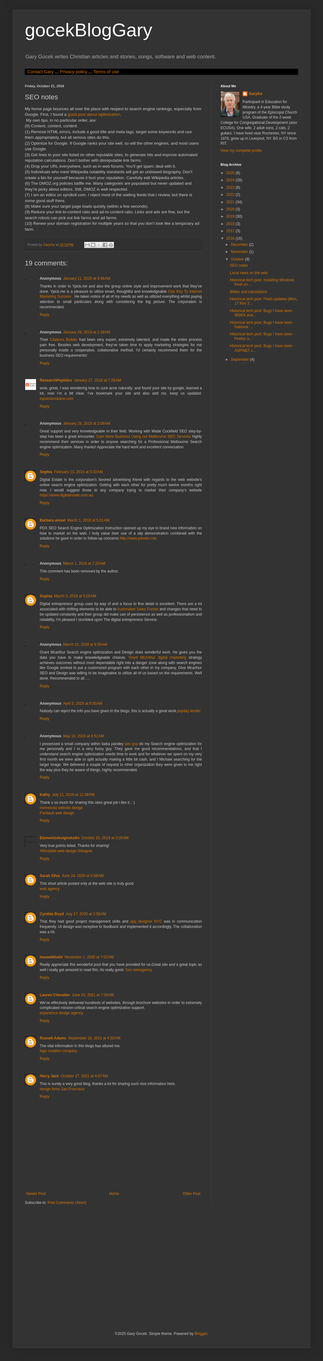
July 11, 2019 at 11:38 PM (73, 795)
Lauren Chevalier (55, 995)
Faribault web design (57, 813)
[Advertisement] (122, 1267)
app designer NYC (146, 921)
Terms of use (106, 71)
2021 (231, 202)
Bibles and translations (248, 292)
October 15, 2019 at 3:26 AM (105, 838)
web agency (50, 889)
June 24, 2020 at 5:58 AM (83, 876)
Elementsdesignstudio (60, 838)
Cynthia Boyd (52, 914)
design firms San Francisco (62, 1089)
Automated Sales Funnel (137, 609)
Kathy (45, 795)
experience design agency (61, 1013)
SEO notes (239, 265)
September (240, 359)
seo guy (131, 744)
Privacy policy (73, 71)
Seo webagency (138, 970)
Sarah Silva (50, 876)
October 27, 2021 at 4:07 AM (84, 1076)
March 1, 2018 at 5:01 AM (88, 520)
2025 (231, 173)
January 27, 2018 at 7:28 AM (97, 380)
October (238, 259)
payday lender (188, 711)
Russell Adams (53, 1038)
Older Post (191, 1193)
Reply (44, 315)
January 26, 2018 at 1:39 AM (86, 332)
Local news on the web (249, 273)
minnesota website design (61, 808)
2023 (231, 187)
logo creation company (58, 1051)
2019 (231, 216)
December (240, 244)
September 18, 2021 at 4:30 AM (94, 1038)
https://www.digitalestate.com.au (66, 495)
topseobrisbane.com (56, 398)
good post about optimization (94, 114)
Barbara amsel (53, 520)
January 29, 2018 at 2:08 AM (86, 423)
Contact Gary (40, 71)
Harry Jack (49, 1076)
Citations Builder (64, 339)
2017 (231, 231)
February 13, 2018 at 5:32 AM (78, 472)
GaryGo (255, 94)
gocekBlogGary (88, 30)
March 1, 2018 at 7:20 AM (84, 563)
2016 (231, 238)
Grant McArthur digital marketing (157, 657)
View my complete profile (241, 150)
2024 (231, 180)
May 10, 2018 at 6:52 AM (83, 736)
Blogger (200, 1334)
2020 (231, 209)
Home (114, 1193)
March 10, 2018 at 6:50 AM (85, 644)
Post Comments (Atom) (67, 1202)
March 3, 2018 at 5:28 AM (75, 596)
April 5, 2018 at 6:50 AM (82, 703)
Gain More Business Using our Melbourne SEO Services (144, 436)
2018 (231, 224)
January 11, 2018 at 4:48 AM (86, 278)
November (240, 252)
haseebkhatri (51, 957)
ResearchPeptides (56, 380)
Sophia (46, 472)
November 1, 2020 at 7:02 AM (89, 957)
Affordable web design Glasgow (66, 851)
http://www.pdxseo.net (138, 538)
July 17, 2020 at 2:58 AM (86, 914)
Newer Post (36, 1193)
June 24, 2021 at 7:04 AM (93, 995)
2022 (231, 194)
